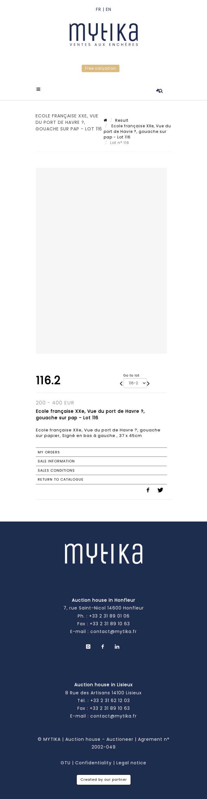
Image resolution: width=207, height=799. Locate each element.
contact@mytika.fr (113, 631)
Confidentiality (93, 763)
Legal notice (131, 763)
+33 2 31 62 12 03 (110, 700)
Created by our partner (103, 779)
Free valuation (100, 68)
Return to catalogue (61, 479)
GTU (66, 763)
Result (121, 120)
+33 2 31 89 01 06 (109, 616)
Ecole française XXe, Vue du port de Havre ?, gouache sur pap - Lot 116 (137, 131)
